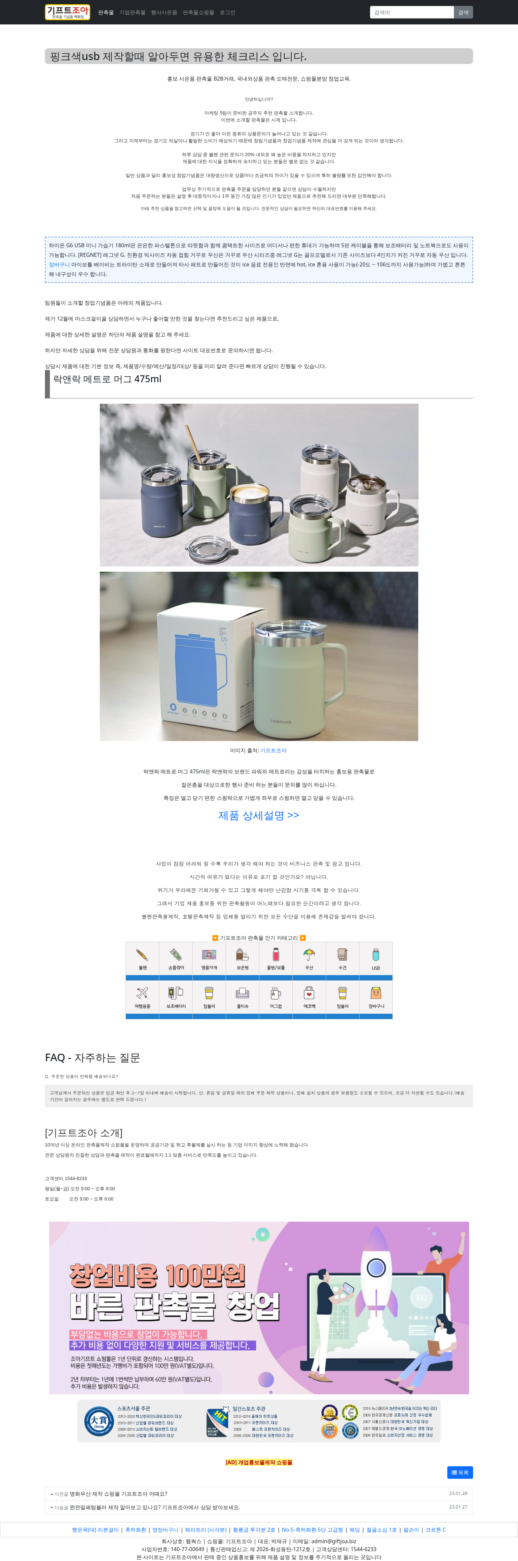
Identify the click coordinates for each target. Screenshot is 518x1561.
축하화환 (135, 1529)
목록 (460, 1472)
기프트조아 (273, 750)
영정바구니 (165, 1529)
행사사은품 (164, 12)
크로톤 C (436, 1529)
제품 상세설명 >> (258, 815)
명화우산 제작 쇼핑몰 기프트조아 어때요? (118, 1493)
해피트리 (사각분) (206, 1529)
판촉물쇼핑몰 (198, 12)
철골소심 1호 (381, 1529)
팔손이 (411, 1529)
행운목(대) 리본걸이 (95, 1529)
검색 (463, 12)
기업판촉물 (132, 12)
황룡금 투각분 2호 (254, 1529)
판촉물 (106, 12)
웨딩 (355, 1529)
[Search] (412, 12)
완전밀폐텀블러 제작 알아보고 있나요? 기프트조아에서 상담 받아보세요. (155, 1507)
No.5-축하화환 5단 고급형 (312, 1529)
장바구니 (59, 264)
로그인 (228, 12)
